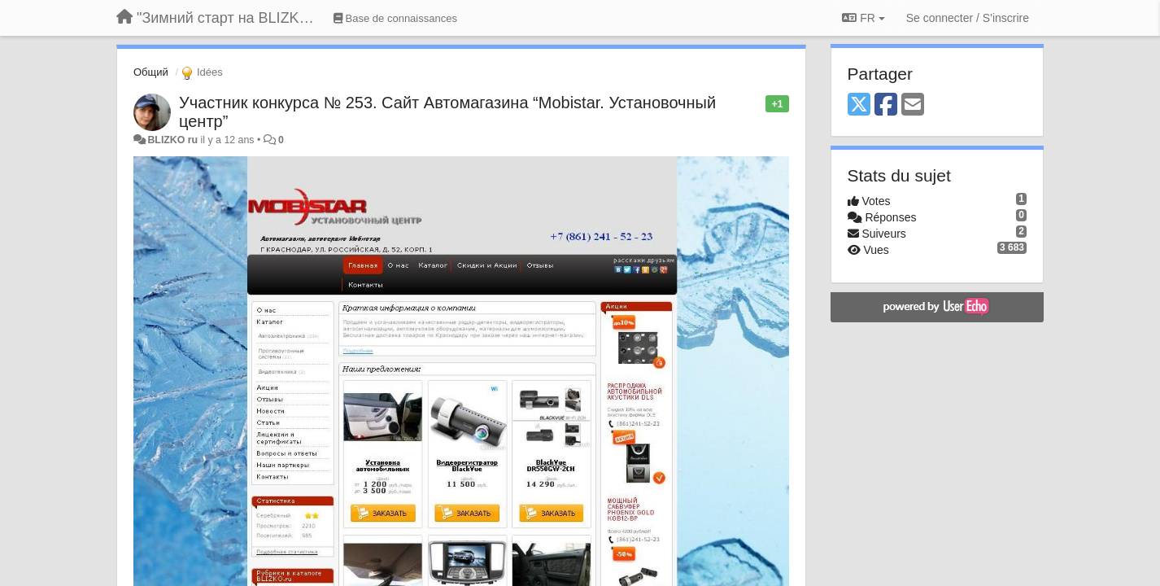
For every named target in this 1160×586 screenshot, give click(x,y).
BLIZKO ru (173, 140)
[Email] (912, 105)
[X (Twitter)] (859, 105)
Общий (150, 72)
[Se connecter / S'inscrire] (968, 18)
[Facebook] (885, 105)
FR (863, 17)
